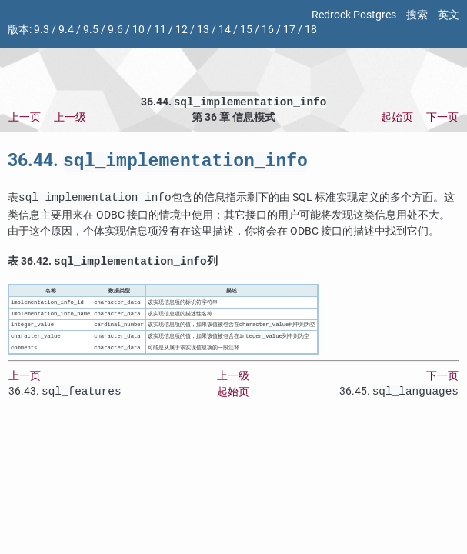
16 (268, 29)
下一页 (442, 118)
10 (138, 29)
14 (224, 29)
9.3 (41, 29)
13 (203, 29)
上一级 (70, 118)
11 (160, 29)
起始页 (397, 118)
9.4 (66, 29)
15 (246, 29)
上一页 (24, 118)
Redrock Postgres (354, 15)
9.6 (115, 29)
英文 (448, 15)
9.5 (90, 29)
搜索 (417, 15)
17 (289, 29)
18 (311, 29)
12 (181, 29)
